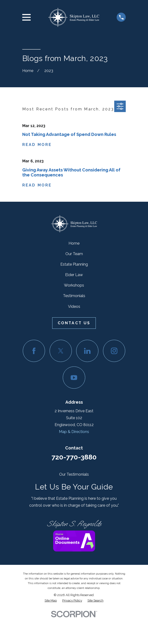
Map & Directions (74, 431)
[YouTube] (74, 377)
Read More (37, 145)
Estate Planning (74, 264)
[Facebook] (34, 351)
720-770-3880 (74, 457)
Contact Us (74, 323)
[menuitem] (51, 600)
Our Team (74, 254)
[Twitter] (61, 351)
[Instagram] (114, 351)
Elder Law (74, 275)
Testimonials (74, 296)
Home (74, 243)
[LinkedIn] (87, 351)
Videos (74, 306)
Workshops (74, 285)
